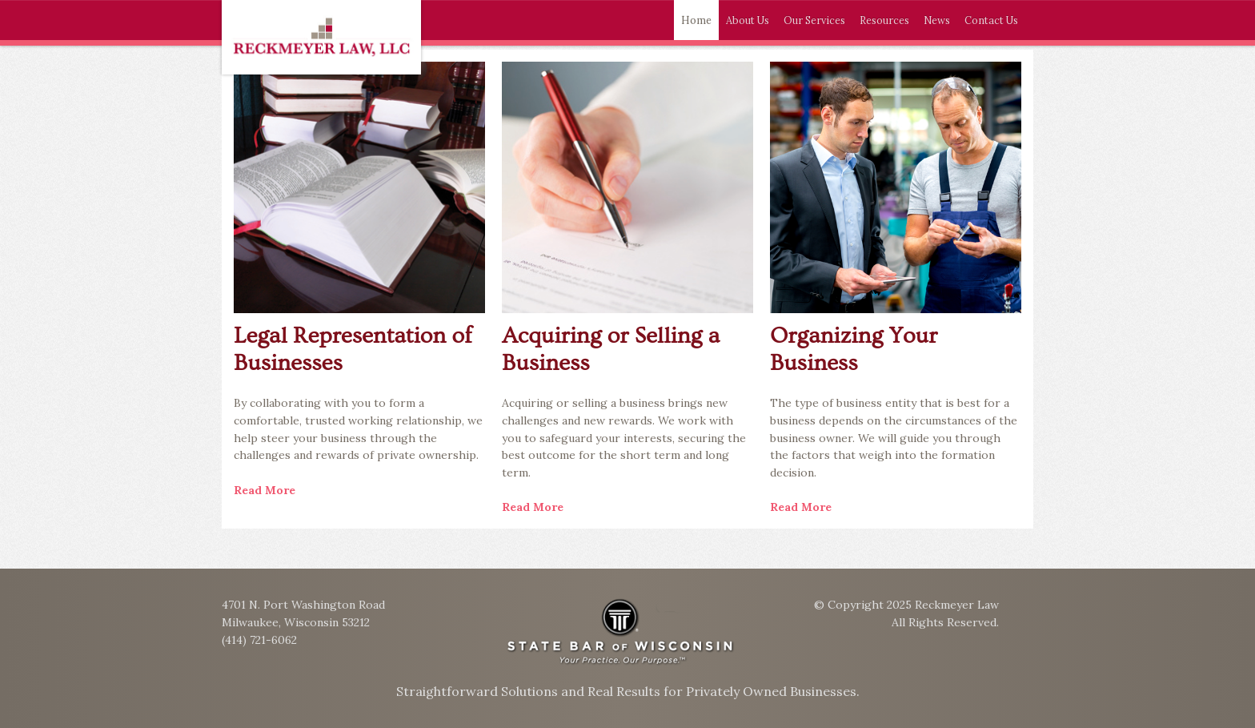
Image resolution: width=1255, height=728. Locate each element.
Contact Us (991, 20)
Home (696, 20)
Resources (884, 20)
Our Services (814, 20)
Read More (264, 490)
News (937, 20)
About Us (747, 20)
